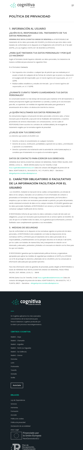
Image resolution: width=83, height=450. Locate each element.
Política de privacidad (18, 422)
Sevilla (13, 377)
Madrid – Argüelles (17, 344)
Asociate (14, 415)
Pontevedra (15, 366)
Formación (14, 411)
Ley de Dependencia (18, 400)
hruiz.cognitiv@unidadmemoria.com (21, 168)
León (12, 363)
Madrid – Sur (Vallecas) (19, 352)
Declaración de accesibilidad (20, 426)
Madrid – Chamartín (18, 341)
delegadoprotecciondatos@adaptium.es (23, 173)
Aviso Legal (15, 430)
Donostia (14, 359)
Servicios (14, 404)
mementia (14, 408)
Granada (14, 374)
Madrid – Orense (16, 355)
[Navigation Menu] (73, 5)
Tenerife (14, 370)
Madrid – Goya (16, 337)
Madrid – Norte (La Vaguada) (21, 348)
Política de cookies (17, 419)
